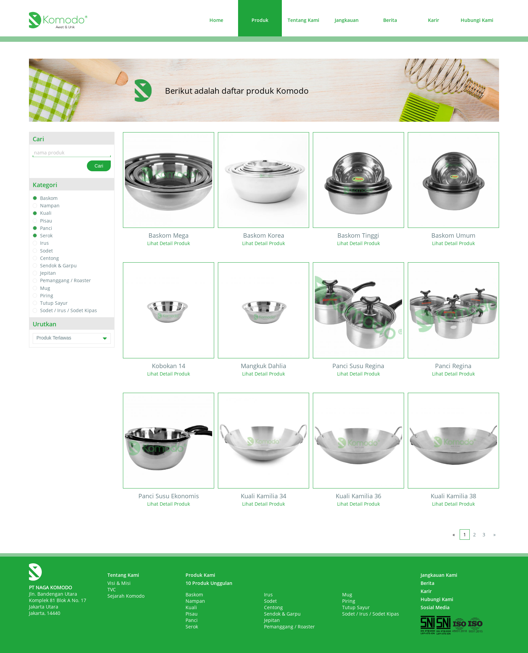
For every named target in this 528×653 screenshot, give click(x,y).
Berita (390, 20)
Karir (433, 20)
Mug (45, 288)
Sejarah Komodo (125, 596)
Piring (46, 295)
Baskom (49, 198)
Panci (46, 228)
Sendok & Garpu (58, 265)
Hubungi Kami (477, 20)
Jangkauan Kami (439, 575)
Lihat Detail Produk (168, 243)
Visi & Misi (119, 583)
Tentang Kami (303, 20)
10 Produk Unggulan (209, 583)
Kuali (46, 213)
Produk (260, 20)
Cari (99, 166)
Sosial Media (435, 607)
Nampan (50, 205)
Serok (46, 235)
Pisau (46, 220)
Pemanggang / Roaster (65, 280)
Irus (44, 243)
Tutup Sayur (54, 303)
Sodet (46, 250)
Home (216, 20)
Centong (49, 258)
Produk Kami (200, 575)
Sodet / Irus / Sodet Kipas (68, 310)
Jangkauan (347, 20)
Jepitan (48, 273)
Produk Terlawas (71, 338)
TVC (111, 589)
